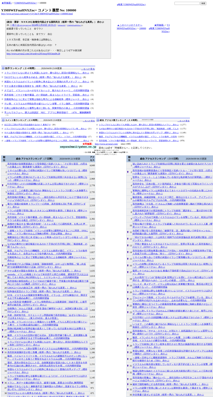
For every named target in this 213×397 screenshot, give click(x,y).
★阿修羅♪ (7, 3)
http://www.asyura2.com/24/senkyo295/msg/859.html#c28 (33, 53)
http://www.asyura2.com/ (106, 144)
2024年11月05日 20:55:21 (44, 25)
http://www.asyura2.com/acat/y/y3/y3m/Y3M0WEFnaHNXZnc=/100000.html (37, 14)
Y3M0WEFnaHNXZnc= (25, 3)
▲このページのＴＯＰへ (129, 25)
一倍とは (20, 25)
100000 (142, 28)
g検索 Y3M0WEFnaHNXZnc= (131, 4)
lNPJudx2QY (62, 25)
